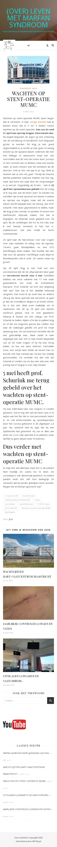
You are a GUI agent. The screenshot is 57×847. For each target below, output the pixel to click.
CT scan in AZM (11, 496)
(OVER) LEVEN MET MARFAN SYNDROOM (28, 18)
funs (11, 519)
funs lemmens (29, 496)
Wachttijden (10, 512)
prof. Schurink (11, 508)
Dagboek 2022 (28, 88)
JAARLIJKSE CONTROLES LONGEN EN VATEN (26, 809)
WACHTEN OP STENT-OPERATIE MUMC (24, 780)
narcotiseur (10, 504)
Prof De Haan (43, 504)
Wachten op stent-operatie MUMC (36, 508)
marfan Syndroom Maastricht (17, 500)
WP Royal (36, 841)
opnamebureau (26, 504)
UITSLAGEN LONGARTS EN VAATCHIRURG (25, 795)
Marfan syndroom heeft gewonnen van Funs (26, 752)
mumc (37, 500)
